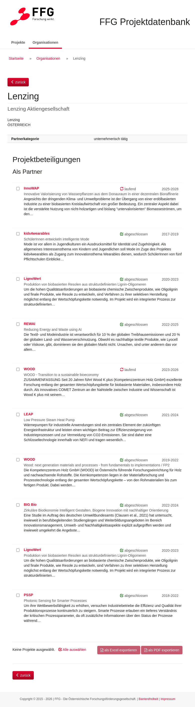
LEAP (28, 414)
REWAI (29, 324)
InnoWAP (31, 188)
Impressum (167, 699)
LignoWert (32, 279)
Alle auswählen (72, 650)
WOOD (29, 369)
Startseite (16, 58)
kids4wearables (37, 233)
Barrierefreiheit (148, 699)
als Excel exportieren (118, 650)
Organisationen (47, 42)
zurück (18, 82)
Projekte (18, 42)
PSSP (28, 595)
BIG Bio (30, 505)
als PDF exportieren (161, 650)
